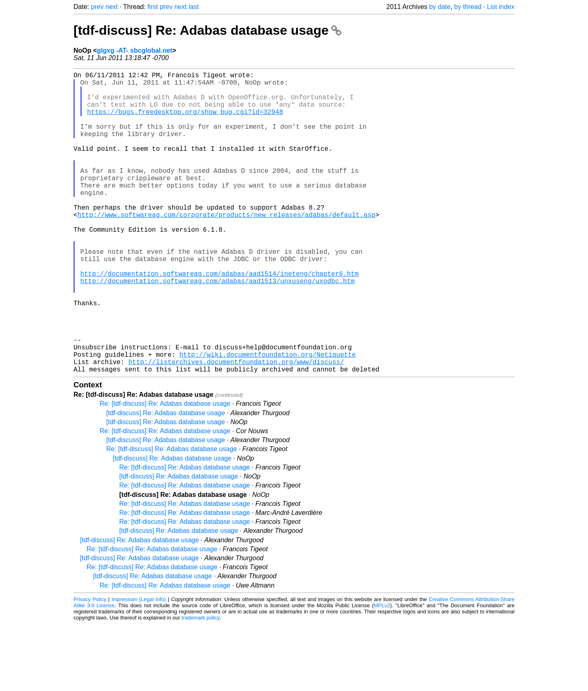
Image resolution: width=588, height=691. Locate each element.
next (111, 6)
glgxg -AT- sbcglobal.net (134, 50)
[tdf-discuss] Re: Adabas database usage (207, 30)
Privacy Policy (90, 666)
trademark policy (201, 685)
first (152, 6)
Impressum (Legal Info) (138, 666)
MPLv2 (382, 672)
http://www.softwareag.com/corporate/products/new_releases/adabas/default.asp (227, 247)
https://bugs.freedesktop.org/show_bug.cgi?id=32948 (185, 121)
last (194, 6)
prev (97, 6)
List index (500, 6)
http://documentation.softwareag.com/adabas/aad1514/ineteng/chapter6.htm (219, 319)
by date (439, 6)
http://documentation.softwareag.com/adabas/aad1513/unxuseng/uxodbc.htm (217, 328)
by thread (467, 6)
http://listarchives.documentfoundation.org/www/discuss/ (236, 427)
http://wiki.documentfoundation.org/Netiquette (267, 418)
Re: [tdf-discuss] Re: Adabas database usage (165, 470)
